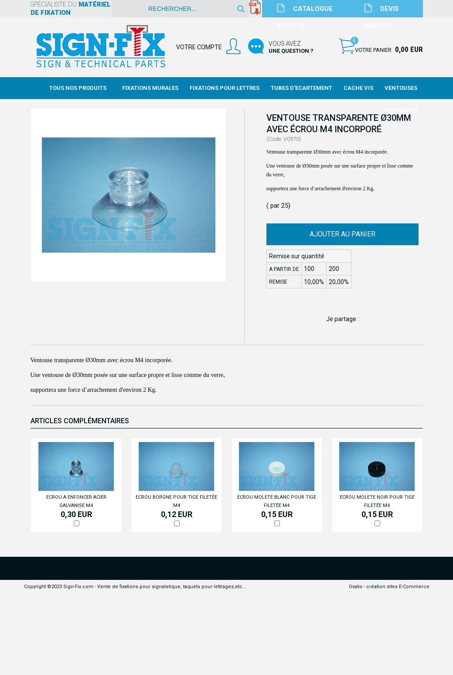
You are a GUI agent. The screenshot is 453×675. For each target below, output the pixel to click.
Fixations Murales (150, 88)
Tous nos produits (77, 88)
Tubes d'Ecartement (301, 88)
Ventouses (401, 88)
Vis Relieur (401, 109)
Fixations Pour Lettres (224, 88)
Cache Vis (358, 88)
